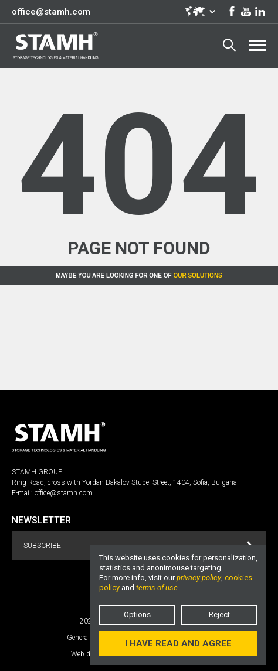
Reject (219, 614)
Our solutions (197, 275)
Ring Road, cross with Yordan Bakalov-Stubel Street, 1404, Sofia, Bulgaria (124, 482)
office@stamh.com (51, 11)
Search (229, 45)
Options (137, 614)
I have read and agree (178, 643)
